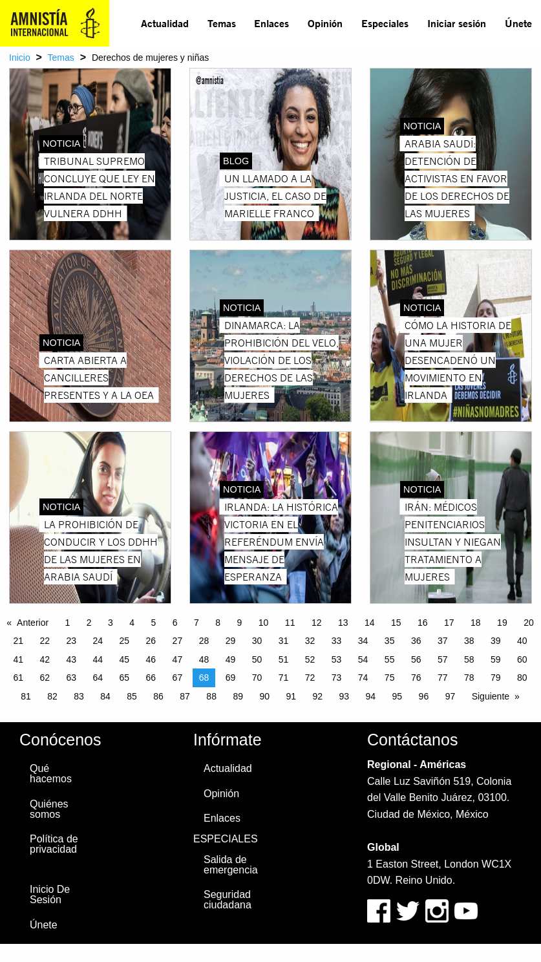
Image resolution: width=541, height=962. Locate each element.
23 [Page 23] (71, 641)
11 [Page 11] (290, 622)
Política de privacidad (54, 844)
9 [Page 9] (239, 622)
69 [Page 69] (231, 677)
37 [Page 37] (443, 641)
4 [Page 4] (131, 622)
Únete (518, 23)
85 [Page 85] (132, 696)
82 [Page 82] (52, 696)
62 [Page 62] (44, 677)
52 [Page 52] (310, 659)
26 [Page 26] (151, 641)
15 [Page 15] (396, 622)
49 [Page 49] (231, 659)
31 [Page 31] (284, 641)
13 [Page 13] (343, 622)
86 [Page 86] (158, 696)
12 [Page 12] (317, 622)
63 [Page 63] (71, 677)
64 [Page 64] (98, 677)
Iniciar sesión (456, 23)
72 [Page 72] (310, 677)
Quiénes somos (49, 809)
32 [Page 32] (310, 641)
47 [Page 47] (178, 659)
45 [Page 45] (125, 659)
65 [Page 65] (125, 677)
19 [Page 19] (502, 622)
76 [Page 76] (416, 677)
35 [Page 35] (390, 641)
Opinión (325, 23)
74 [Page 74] (363, 677)
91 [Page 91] (291, 696)
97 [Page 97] (450, 696)
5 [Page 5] (153, 622)
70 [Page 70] (257, 677)
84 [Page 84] (105, 696)
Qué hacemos (51, 773)
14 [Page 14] (370, 622)
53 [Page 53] (337, 659)
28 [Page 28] (204, 641)
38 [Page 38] (469, 641)
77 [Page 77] (443, 677)
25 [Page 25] (125, 641)
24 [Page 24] (98, 641)
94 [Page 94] (371, 696)
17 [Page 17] (449, 622)
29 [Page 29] (231, 641)
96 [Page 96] (424, 696)
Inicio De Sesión (50, 894)
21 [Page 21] (18, 641)
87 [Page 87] (185, 696)
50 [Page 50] (257, 659)
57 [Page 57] (443, 659)
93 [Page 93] (344, 696)
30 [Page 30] (257, 641)
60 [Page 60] (522, 659)
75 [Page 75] (390, 677)
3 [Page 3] (110, 622)
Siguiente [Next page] (490, 696)
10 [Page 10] (264, 622)
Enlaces (271, 23)
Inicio (19, 57)
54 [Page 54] (363, 659)
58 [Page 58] (469, 659)
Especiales (384, 23)
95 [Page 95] (397, 696)
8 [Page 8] (217, 622)
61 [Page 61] (18, 677)
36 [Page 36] (416, 641)
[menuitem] (165, 23)
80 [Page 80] (522, 677)
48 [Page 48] (204, 659)
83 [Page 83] (79, 696)
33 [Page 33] (337, 641)
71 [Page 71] (284, 677)
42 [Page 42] (44, 659)
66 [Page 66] (151, 677)
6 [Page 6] (175, 622)
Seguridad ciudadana (227, 899)
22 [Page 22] (44, 641)
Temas (221, 23)
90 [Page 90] (264, 696)
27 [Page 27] (178, 641)
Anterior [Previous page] (32, 622)
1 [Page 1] (67, 622)
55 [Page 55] (390, 659)
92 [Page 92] (317, 696)
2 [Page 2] (89, 622)
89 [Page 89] (238, 696)
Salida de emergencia (231, 864)
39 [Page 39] (496, 641)
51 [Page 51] (284, 659)
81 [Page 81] (26, 696)
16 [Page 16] (423, 622)
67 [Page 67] (178, 677)
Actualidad (165, 23)
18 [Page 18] (476, 622)
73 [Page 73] (337, 677)
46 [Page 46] (151, 659)
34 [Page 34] (363, 641)
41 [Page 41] (18, 659)
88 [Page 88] (211, 696)
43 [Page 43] (71, 659)
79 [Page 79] (496, 677)
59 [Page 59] (496, 659)
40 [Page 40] (522, 641)
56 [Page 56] (416, 659)
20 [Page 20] (529, 622)
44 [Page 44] (98, 659)
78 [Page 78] (469, 677)
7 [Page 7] (196, 622)
